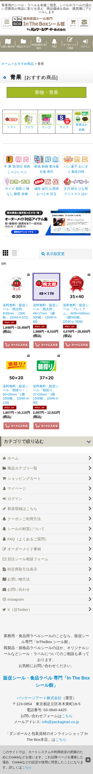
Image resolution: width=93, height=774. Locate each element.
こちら (67, 716)
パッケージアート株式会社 (39, 698)
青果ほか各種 (81, 123)
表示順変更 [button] (53, 254)
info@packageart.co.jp (60, 722)
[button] (6, 23)
